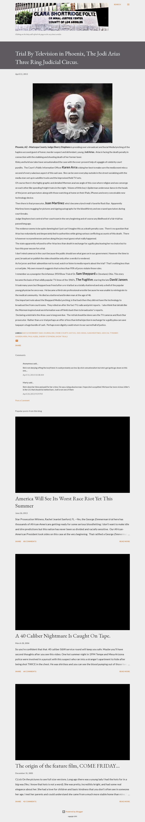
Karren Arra (21, 336)
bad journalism (46, 333)
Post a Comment (22, 400)
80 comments (29, 541)
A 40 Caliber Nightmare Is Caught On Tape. (63, 635)
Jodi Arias (81, 333)
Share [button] (18, 345)
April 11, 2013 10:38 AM (33, 375)
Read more (124, 541)
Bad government (30, 333)
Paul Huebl (33, 336)
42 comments (29, 801)
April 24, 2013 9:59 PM (33, 394)
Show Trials (62, 336)
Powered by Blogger (72, 811)
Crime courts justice (65, 333)
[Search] (117, 4)
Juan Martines (94, 333)
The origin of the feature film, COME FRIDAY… (67, 765)
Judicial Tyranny (110, 333)
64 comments (29, 671)
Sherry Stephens (47, 336)
